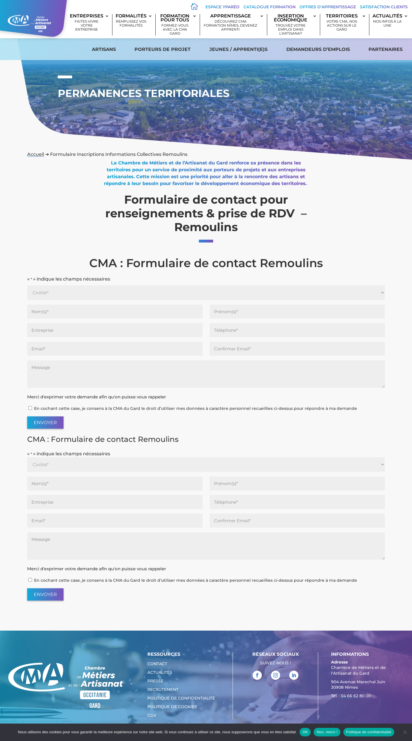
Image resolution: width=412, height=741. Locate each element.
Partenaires (386, 49)
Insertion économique (290, 24)
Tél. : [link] (351, 696)
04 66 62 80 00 (356, 695)
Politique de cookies (172, 707)
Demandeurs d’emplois (318, 49)
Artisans (104, 49)
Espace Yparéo (222, 6)
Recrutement (162, 690)
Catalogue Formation (269, 6)
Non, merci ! (326, 732)
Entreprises (86, 22)
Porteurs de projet (162, 49)
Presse (155, 681)
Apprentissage (230, 22)
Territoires (341, 22)
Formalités (131, 20)
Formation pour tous (175, 24)
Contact (157, 664)
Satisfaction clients (384, 6)
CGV (151, 715)
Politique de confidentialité (181, 698)
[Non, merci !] (405, 732)
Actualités (387, 20)
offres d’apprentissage (328, 6)
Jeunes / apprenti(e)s (238, 49)
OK (305, 732)
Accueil (35, 154)
